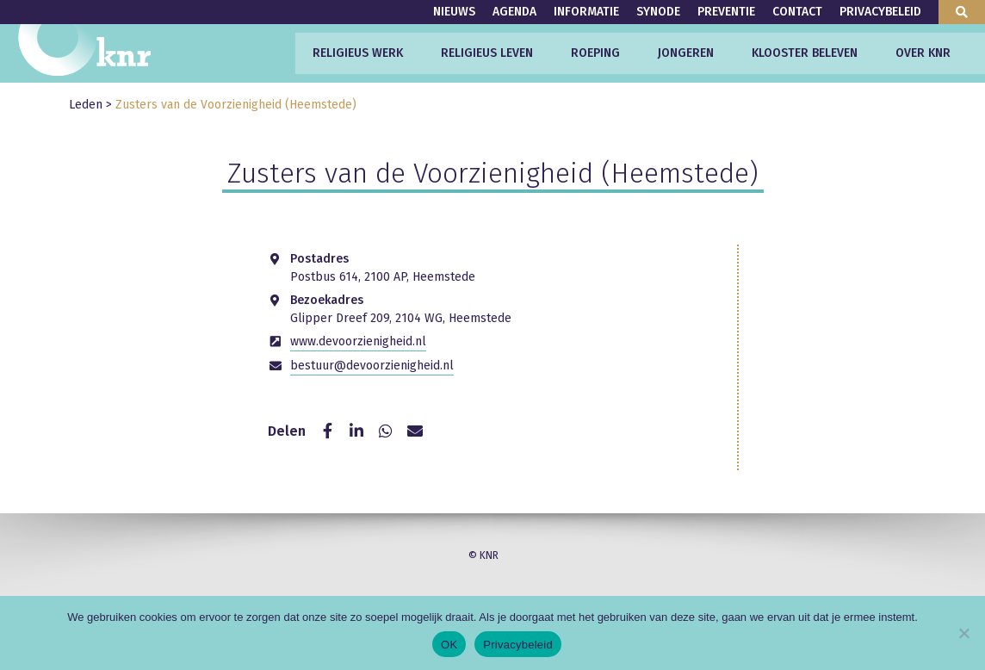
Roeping (595, 53)
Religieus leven (487, 53)
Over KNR (923, 53)
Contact (797, 11)
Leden (85, 104)
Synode (658, 11)
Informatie (586, 11)
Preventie (726, 11)
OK (449, 644)
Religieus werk (358, 53)
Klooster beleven (805, 53)
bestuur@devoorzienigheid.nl (372, 365)
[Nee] (963, 633)
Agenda (514, 11)
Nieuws (454, 11)
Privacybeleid (880, 11)
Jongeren (686, 53)
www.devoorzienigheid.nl (358, 341)
